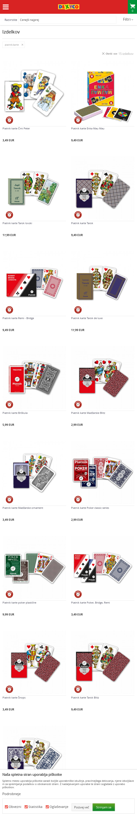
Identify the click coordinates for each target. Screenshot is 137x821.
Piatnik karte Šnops (14, 697)
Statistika (35, 807)
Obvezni (15, 807)
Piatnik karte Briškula (15, 413)
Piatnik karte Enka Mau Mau (87, 128)
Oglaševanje (59, 807)
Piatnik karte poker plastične (19, 602)
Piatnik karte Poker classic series (90, 507)
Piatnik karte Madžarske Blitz (88, 413)
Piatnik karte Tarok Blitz (85, 697)
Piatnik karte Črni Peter (16, 128)
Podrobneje (11, 793)
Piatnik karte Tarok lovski (17, 223)
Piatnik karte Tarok (82, 223)
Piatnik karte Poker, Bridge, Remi (90, 602)
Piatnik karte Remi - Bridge (18, 318)
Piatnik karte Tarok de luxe (87, 318)
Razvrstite (11, 20)
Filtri (128, 19)
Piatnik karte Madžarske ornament (23, 507)
